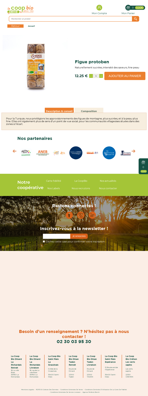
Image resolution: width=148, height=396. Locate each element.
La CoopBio (80, 181)
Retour (15, 26)
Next (135, 152)
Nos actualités (108, 181)
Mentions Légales (27, 390)
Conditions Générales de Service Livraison (65, 392)
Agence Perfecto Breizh (91, 392)
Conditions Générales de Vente (71, 390)
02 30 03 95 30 (74, 341)
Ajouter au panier (125, 76)
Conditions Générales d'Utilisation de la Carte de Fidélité (106, 390)
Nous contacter (108, 188)
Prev (13, 152)
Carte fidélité (53, 181)
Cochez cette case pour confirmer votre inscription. (75, 241)
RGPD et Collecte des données (47, 390)
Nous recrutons (81, 188)
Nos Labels (53, 188)
